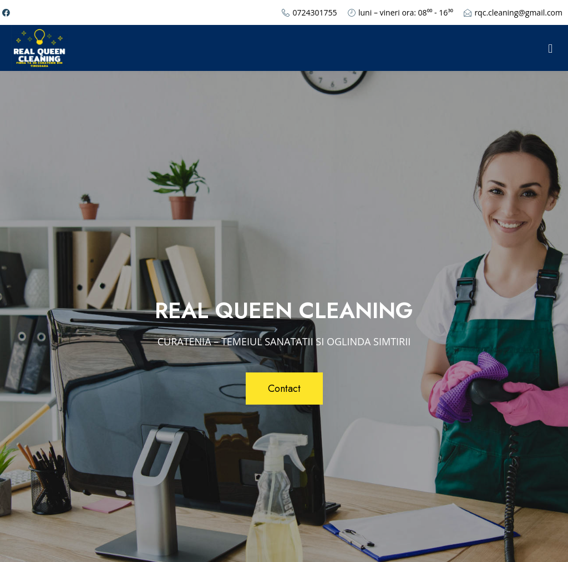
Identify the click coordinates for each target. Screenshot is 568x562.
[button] (284, 388)
